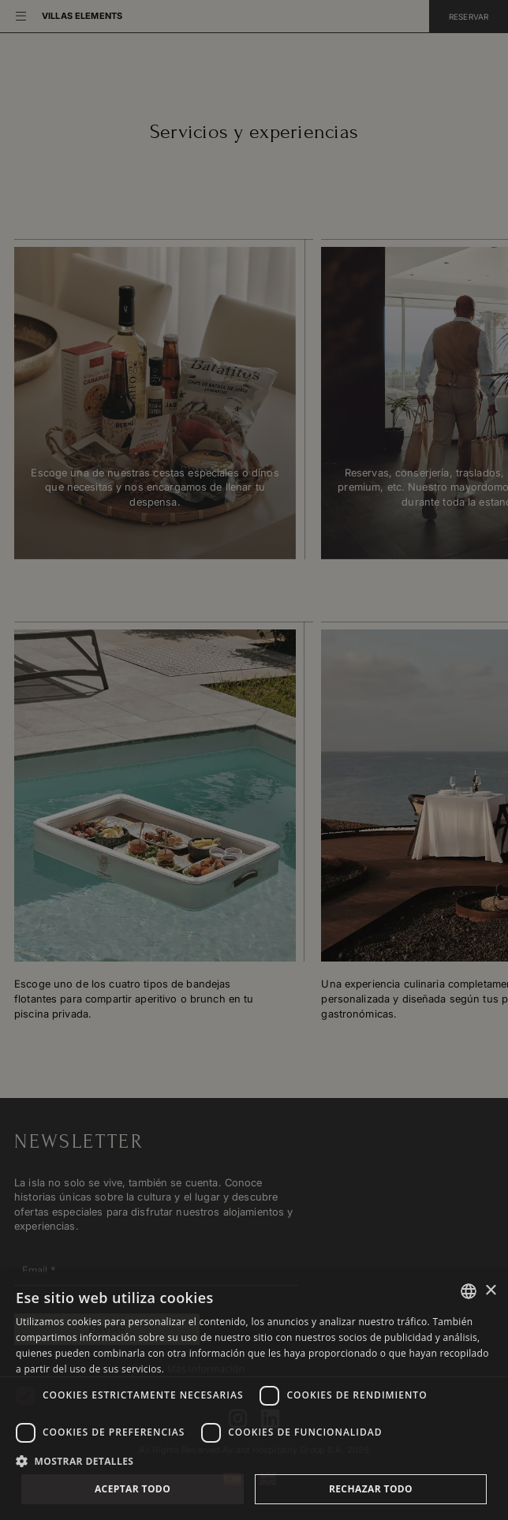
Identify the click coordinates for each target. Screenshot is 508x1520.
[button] (254, 1459)
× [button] (490, 1291)
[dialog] (254, 1396)
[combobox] (468, 1291)
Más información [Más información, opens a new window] (206, 1369)
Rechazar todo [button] (371, 1489)
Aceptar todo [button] (132, 1489)
